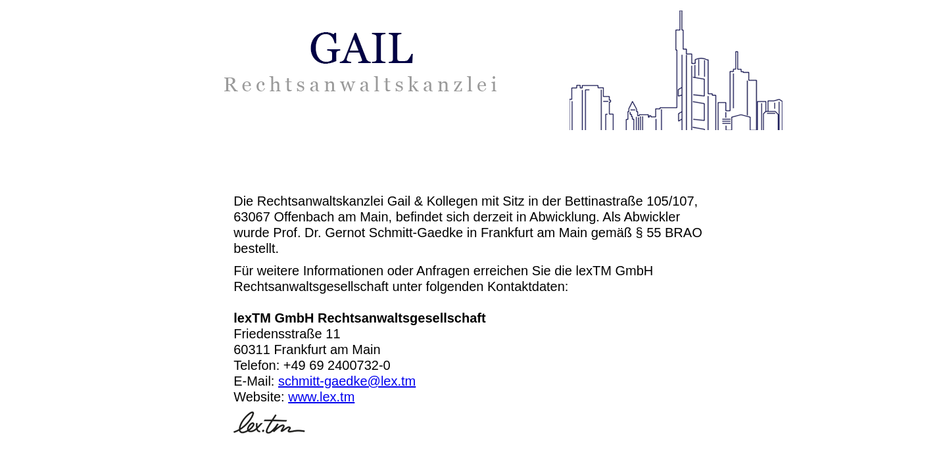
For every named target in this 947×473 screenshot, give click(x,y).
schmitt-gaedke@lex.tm (347, 381)
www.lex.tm (321, 397)
